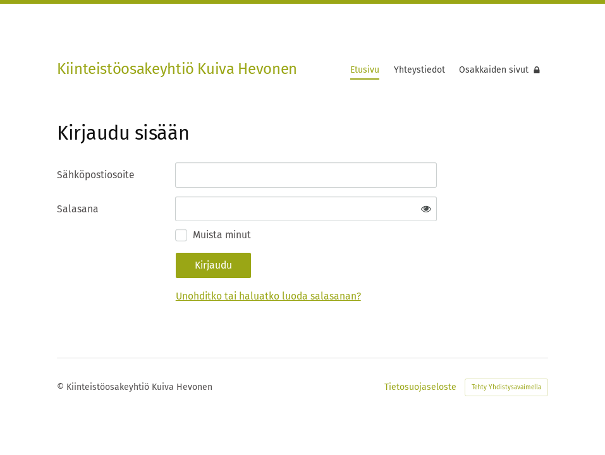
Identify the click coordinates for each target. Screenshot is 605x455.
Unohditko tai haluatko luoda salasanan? (268, 296)
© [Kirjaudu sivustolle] (61, 387)
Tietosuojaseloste (420, 387)
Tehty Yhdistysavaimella (506, 387)
